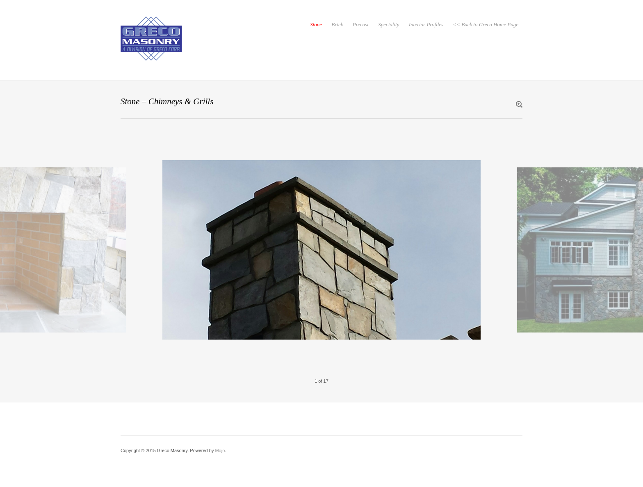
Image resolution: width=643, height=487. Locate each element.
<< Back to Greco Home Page (485, 24)
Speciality (388, 24)
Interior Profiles (426, 24)
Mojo (220, 450)
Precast (361, 24)
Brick (337, 24)
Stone (316, 24)
